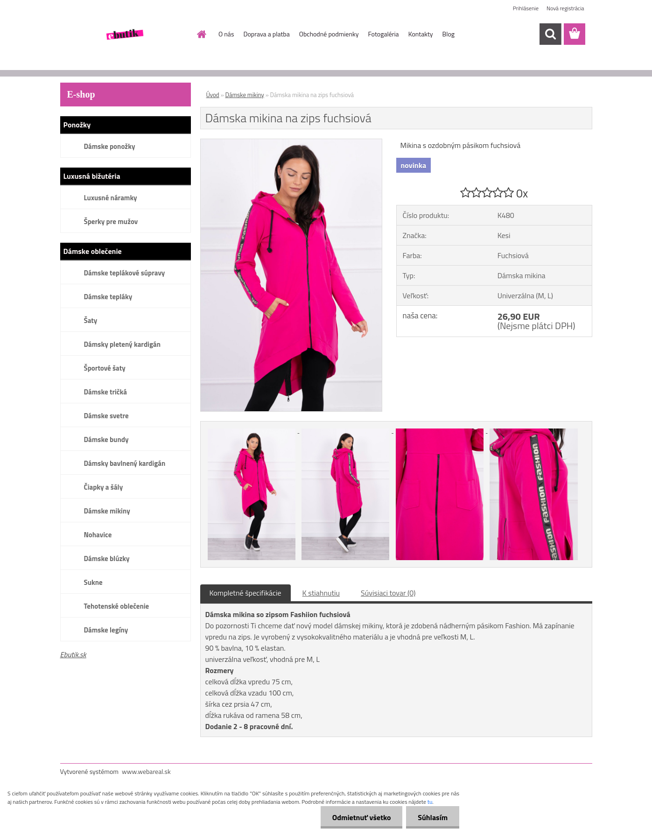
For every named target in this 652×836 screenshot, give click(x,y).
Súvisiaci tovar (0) (388, 592)
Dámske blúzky (107, 558)
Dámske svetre (106, 415)
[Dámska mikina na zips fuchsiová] (291, 142)
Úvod (212, 94)
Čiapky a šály (103, 487)
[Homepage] (200, 34)
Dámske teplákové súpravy (124, 272)
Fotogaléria (383, 34)
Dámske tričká (105, 391)
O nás (226, 34)
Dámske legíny (106, 630)
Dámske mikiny (107, 511)
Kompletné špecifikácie (245, 592)
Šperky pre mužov (111, 221)
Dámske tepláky (108, 296)
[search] (550, 34)
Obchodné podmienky (329, 34)
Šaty (91, 320)
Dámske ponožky (109, 146)
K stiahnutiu (321, 592)
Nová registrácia (565, 8)
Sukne (93, 582)
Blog (448, 34)
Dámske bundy (106, 439)
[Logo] (124, 34)
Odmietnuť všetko (361, 817)
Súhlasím (433, 817)
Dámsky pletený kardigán (122, 344)
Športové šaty (105, 368)
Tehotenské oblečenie (116, 606)
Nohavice (98, 534)
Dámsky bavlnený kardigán (125, 463)
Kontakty (420, 34)
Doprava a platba (266, 34)
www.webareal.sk (146, 771)
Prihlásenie (526, 8)
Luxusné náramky (110, 197)
